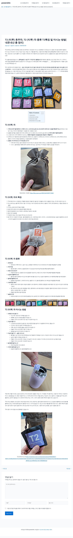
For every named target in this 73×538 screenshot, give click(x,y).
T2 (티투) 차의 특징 (34, 117)
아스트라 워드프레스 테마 (46, 531)
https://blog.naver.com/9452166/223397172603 (42, 193)
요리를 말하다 (47, 3)
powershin (5, 3)
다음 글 (68, 468)
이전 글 (4, 468)
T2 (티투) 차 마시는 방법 (35, 120)
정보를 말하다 (57, 3)
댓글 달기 (7, 45)
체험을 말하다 (66, 3)
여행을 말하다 (37, 3)
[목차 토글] (41, 113)
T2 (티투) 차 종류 (34, 119)
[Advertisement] (36, 18)
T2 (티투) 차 (33, 115)
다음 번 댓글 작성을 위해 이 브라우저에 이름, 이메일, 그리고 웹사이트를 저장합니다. (29, 510)
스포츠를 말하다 (27, 3)
